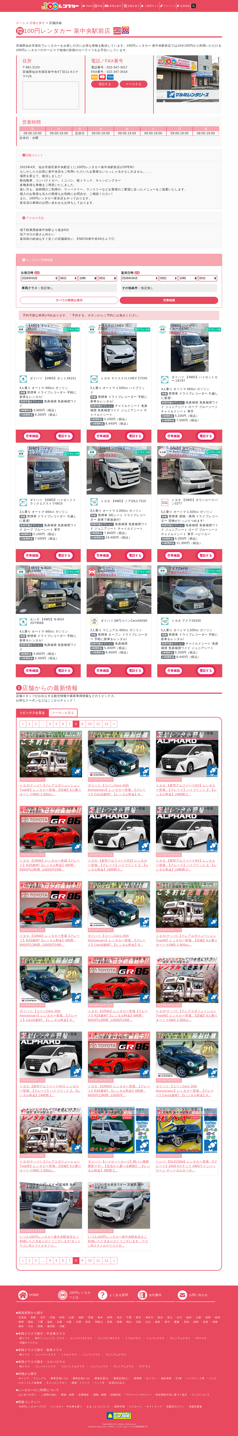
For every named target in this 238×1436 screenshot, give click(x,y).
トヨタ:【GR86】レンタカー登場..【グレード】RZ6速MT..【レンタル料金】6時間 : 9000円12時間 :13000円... (119, 1091)
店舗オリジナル (28, 1342)
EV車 (179, 1378)
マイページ (168, 6)
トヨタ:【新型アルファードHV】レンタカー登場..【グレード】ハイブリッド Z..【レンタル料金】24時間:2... (186, 790)
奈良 (88, 1321)
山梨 (198, 1317)
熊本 (21, 1326)
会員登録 (183, 6)
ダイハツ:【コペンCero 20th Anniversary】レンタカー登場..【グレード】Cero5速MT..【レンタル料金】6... (117, 790)
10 (90, 724)
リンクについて (201, 1394)
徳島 (157, 1321)
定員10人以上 (117, 1382)
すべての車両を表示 (69, 300)
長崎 (215, 1321)
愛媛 (176, 1321)
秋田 (62, 1317)
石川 (179, 1317)
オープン (151, 1378)
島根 (119, 1321)
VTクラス (201, 1338)
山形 (71, 1317)
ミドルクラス (132, 1338)
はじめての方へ (28, 1394)
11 (98, 724)
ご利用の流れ (49, 1394)
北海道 (22, 1317)
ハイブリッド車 (195, 1378)
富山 (170, 1317)
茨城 (90, 1317)
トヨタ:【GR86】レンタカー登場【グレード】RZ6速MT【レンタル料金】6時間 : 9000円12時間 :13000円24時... (50, 865)
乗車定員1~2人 (59, 1378)
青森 (33, 1317)
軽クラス (24, 1338)
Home (87, 6)
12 (106, 724)
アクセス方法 (34, 218)
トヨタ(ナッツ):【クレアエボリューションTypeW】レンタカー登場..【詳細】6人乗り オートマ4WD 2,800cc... (50, 790)
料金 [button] (98, 6)
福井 (189, 1317)
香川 (167, 1321)
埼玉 (119, 1317)
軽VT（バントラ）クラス (49, 1338)
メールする (133, 84)
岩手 (43, 1317)
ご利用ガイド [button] (150, 6)
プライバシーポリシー (139, 1394)
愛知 (30, 1321)
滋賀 (49, 1321)
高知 (186, 1321)
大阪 (69, 1321)
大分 (30, 1326)
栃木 (100, 1317)
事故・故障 (67, 1394)
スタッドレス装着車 (30, 1382)
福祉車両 (166, 1378)
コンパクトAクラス (80, 1338)
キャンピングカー (56, 1382)
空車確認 (32, 436)
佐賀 (205, 1321)
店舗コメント (34, 155)
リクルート (135, 1406)
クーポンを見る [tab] (63, 712)
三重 (40, 1321)
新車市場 (119, 1406)
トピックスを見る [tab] (32, 712)
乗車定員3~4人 (81, 1378)
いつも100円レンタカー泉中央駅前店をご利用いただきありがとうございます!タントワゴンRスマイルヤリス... (50, 1241)
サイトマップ (154, 1406)
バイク (213, 1378)
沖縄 (62, 1326)
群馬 (109, 1317)
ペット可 (99, 1382)
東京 (138, 1317)
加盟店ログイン (175, 1406)
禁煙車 (138, 1378)
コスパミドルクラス (72, 1366)
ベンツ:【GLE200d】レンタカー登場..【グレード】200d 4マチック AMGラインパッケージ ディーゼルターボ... (186, 1166)
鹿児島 (51, 1326)
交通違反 (83, 1394)
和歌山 (99, 1321)
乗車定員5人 (102, 1378)
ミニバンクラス (155, 1338)
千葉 (129, 1317)
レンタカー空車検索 (39, 260)
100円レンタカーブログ (32, 1406)
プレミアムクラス (180, 1338)
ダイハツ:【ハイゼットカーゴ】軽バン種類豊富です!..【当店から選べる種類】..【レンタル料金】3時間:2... (119, 1166)
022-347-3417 (117, 67)
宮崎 (40, 1326)
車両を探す (113, 6)
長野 (208, 1317)
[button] (161, 78)
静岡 (21, 1321)
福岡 (196, 1321)
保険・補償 (99, 1394)
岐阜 (217, 1317)
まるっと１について (98, 1406)
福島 (81, 1317)
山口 (148, 1321)
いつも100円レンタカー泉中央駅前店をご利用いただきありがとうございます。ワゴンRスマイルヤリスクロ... (118, 1241)
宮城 (52, 1317)
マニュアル (39, 1378)
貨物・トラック (81, 1382)
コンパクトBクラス (108, 1338)
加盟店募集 (195, 1406)
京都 (59, 1321)
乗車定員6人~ (122, 1378)
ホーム (20, 23)
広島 (138, 1321)
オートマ (24, 1378)
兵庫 (78, 1321)
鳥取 (109, 1321)
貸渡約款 (116, 1394)
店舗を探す (131, 6)
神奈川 (149, 1317)
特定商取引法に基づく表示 (171, 1394)
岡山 (129, 1321)
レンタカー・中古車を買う (66, 1406)
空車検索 (169, 300)
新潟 (160, 1317)
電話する (105, 84)
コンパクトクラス (45, 1354)
